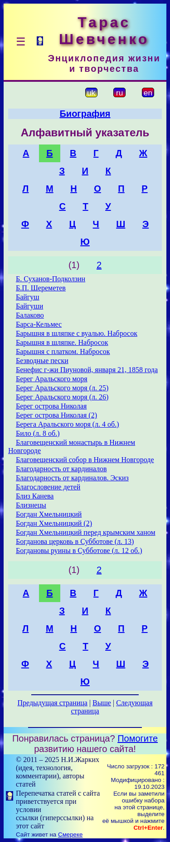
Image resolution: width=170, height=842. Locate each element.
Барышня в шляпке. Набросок (62, 342)
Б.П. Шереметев (41, 288)
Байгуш (27, 297)
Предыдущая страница (52, 703)
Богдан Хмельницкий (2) (54, 523)
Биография (84, 114)
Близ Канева (35, 496)
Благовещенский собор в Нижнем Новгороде (85, 459)
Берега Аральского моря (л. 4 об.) (67, 424)
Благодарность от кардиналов (61, 469)
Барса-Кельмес (39, 324)
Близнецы (31, 505)
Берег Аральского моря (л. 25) (62, 388)
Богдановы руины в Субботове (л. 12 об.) (79, 550)
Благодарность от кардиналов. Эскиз (72, 478)
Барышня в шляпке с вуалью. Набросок (76, 333)
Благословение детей (48, 487)
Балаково (30, 315)
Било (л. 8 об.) (38, 433)
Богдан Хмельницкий (49, 514)
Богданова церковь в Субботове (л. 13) (75, 541)
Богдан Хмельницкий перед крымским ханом (85, 532)
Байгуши (29, 306)
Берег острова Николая (51, 406)
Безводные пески (42, 360)
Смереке (70, 834)
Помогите (137, 738)
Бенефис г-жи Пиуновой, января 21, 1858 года (87, 370)
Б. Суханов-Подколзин (50, 279)
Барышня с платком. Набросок (63, 351)
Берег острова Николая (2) (56, 415)
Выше (101, 703)
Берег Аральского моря (51, 379)
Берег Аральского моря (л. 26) (62, 397)
